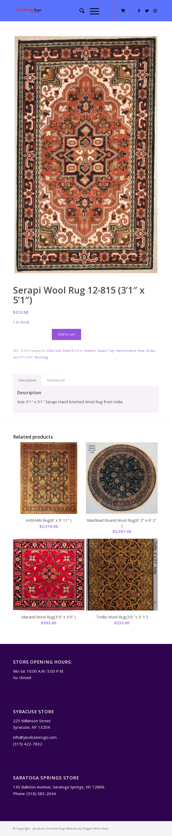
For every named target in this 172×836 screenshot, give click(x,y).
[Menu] (92, 10)
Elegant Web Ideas (95, 828)
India (50, 351)
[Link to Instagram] (155, 11)
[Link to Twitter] (147, 11)
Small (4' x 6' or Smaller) (79, 351)
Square (102, 351)
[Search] (79, 10)
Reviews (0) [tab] (56, 380)
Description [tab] (27, 380)
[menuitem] (79, 10)
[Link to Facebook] (139, 11)
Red (58, 351)
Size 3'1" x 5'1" (23, 357)
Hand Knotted (126, 351)
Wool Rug (41, 357)
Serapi (150, 351)
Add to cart (66, 334)
